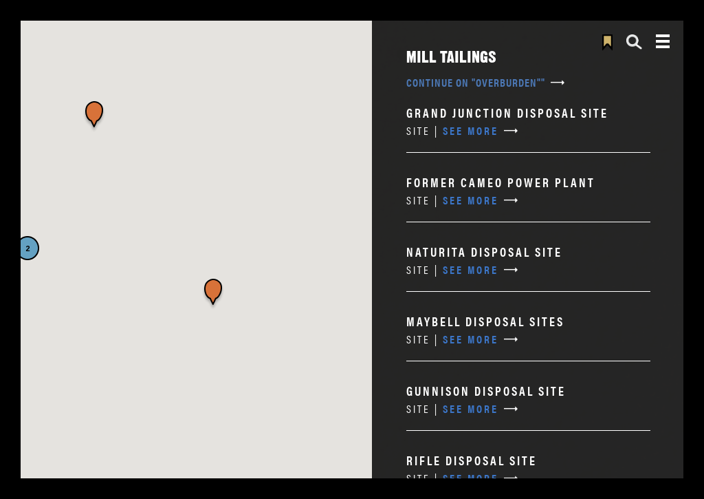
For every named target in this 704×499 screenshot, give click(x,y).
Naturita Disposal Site (484, 251)
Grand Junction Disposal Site (507, 112)
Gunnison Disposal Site (486, 390)
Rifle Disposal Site (471, 460)
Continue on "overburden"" (475, 82)
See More (452, 130)
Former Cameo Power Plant (500, 182)
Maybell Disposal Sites (485, 321)
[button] (213, 294)
